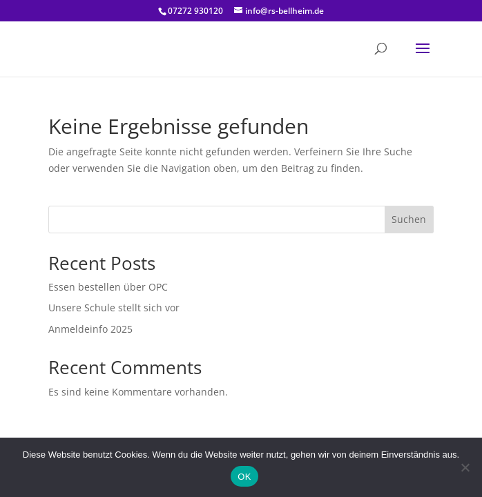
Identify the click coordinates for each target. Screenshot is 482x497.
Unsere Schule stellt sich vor (114, 307)
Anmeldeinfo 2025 (90, 328)
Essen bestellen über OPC (108, 286)
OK (244, 476)
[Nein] (465, 467)
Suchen (409, 219)
